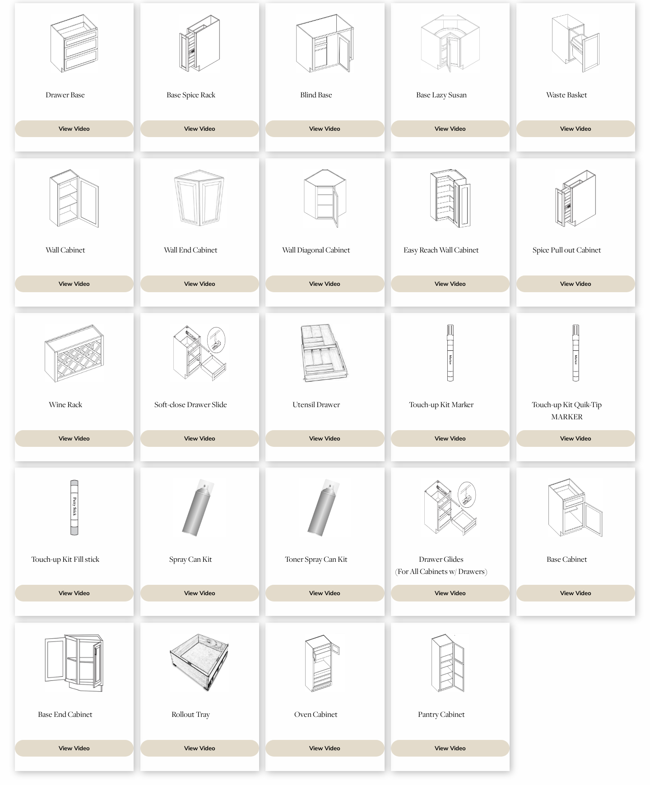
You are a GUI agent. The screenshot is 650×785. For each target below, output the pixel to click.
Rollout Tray (191, 714)
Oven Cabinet (316, 714)
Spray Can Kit (190, 559)
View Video (74, 129)
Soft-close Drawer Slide (190, 404)
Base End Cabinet (65, 714)
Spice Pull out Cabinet (567, 250)
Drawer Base (65, 95)
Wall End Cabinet (191, 250)
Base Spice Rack (191, 95)
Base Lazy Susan (441, 95)
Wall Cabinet (65, 250)
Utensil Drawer (316, 404)
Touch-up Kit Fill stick (65, 559)
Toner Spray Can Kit (316, 559)
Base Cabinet (567, 559)
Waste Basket (566, 95)
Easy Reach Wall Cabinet (441, 250)
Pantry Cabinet (441, 714)
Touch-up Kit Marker (441, 404)
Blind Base (316, 95)
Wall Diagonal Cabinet (316, 250)
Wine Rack (65, 404)
